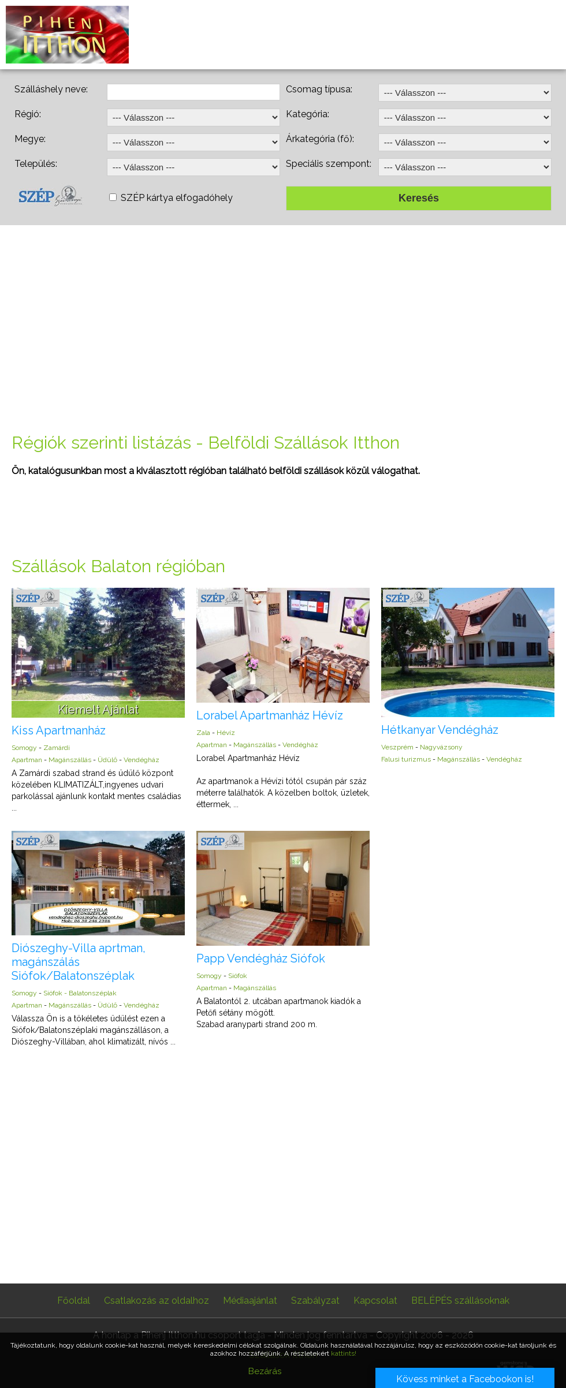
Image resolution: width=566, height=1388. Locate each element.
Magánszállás (70, 760)
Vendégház (141, 760)
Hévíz (226, 733)
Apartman (27, 760)
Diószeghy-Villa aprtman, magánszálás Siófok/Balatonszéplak (79, 962)
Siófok (237, 976)
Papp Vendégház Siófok (260, 958)
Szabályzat (315, 1300)
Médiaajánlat (250, 1300)
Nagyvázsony (441, 747)
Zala (203, 733)
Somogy (24, 748)
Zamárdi (56, 748)
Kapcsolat (375, 1300)
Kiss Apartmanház (59, 730)
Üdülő (107, 760)
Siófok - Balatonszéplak (80, 993)
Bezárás (264, 1371)
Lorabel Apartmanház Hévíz (269, 715)
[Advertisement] (283, 329)
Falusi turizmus (406, 759)
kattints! (343, 1353)
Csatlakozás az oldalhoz (156, 1300)
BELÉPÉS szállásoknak (460, 1300)
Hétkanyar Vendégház (439, 730)
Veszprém (397, 747)
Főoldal (73, 1300)
